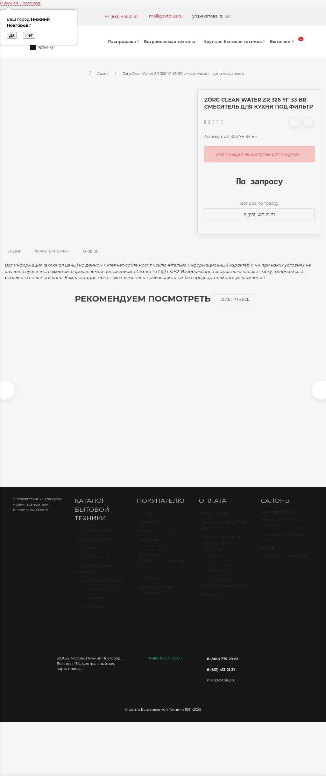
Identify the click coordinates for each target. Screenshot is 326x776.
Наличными (215, 518)
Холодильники (94, 562)
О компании (153, 574)
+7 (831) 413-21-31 (121, 16)
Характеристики (52, 251)
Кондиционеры (94, 612)
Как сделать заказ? (160, 536)
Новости (149, 583)
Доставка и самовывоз (152, 548)
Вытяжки (282, 41)
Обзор (15, 251)
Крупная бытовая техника (235, 41)
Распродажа (124, 41)
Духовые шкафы (95, 535)
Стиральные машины (101, 585)
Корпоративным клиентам (158, 595)
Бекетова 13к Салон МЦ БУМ (285, 528)
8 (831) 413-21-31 (259, 214)
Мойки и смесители (99, 594)
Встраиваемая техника (172, 41)
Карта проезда (70, 671)
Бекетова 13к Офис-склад (285, 543)
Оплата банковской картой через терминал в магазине (223, 552)
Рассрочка (213, 599)
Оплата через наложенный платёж (224, 588)
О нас (146, 518)
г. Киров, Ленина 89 (285, 561)
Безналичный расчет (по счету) (224, 530)
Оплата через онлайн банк (216, 573)
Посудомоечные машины (95, 574)
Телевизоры (91, 603)
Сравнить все (234, 299)
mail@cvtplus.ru (166, 15)
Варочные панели (97, 544)
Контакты (150, 527)
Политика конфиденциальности (164, 563)
